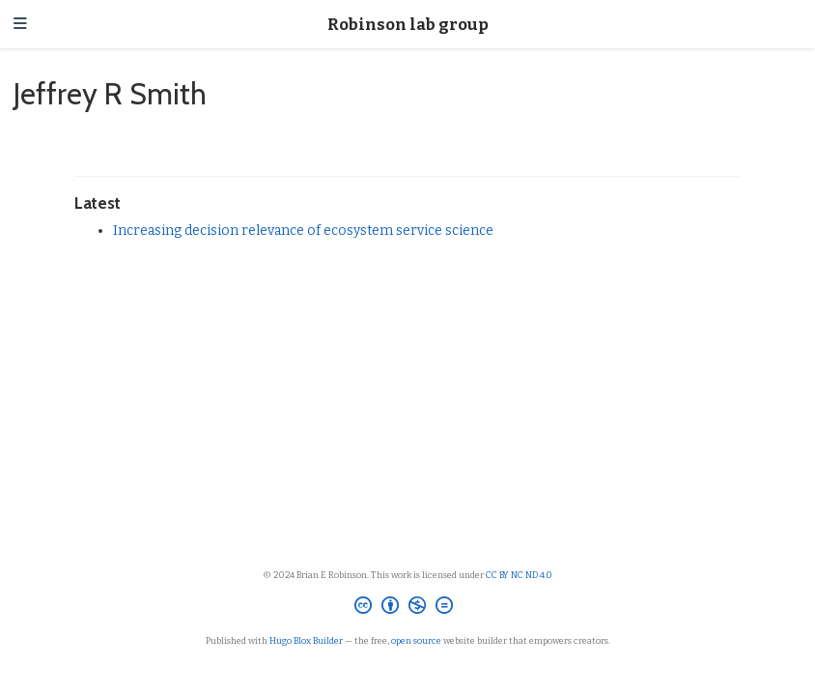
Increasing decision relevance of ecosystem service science (303, 230)
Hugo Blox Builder (306, 640)
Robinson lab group (408, 24)
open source (416, 640)
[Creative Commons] (407, 608)
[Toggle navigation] (20, 25)
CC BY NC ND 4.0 (519, 574)
